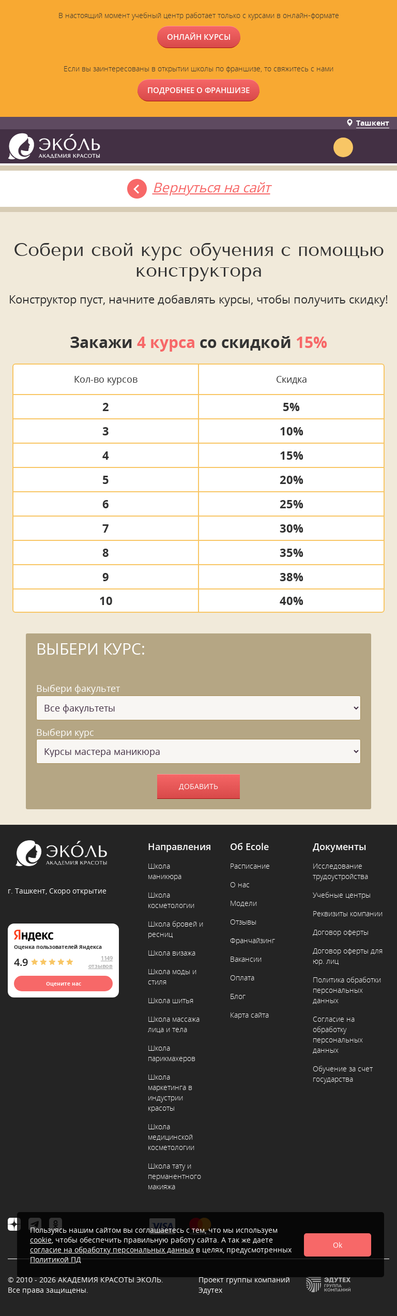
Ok (337, 1245)
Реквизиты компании (348, 913)
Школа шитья (170, 1000)
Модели (243, 903)
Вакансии (246, 959)
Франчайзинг (252, 940)
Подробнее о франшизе (198, 90)
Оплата (242, 977)
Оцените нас (63, 983)
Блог (238, 996)
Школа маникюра (164, 871)
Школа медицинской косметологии (171, 1137)
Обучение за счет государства (343, 1074)
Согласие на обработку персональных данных (338, 1034)
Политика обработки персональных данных (347, 990)
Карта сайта (249, 1015)
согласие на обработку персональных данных (112, 1249)
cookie (41, 1240)
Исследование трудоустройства (340, 871)
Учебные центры (342, 895)
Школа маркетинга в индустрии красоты (170, 1092)
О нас (240, 884)
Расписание (250, 866)
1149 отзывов (100, 962)
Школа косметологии (171, 900)
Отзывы (243, 922)
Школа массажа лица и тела (174, 1024)
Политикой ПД (55, 1259)
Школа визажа (171, 953)
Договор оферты (341, 932)
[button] (380, 144)
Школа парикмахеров (171, 1053)
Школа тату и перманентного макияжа (174, 1176)
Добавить (198, 786)
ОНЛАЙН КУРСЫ (199, 37)
